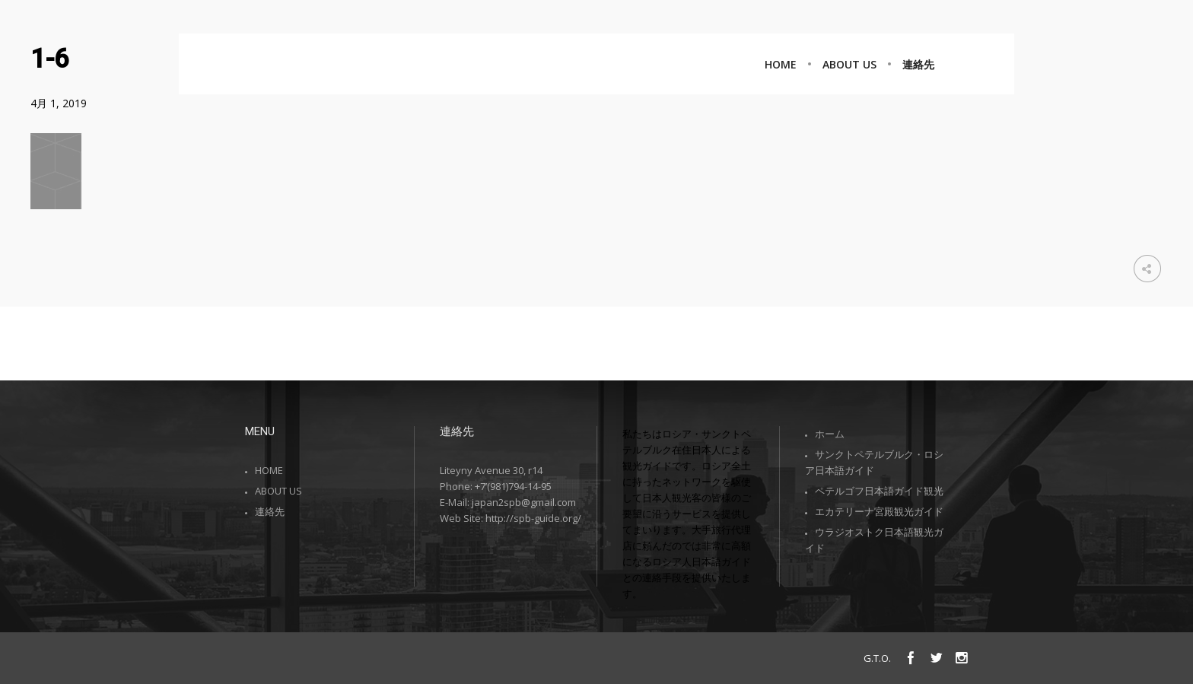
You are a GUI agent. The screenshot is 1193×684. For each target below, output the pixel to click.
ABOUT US (278, 491)
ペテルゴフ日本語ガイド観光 (879, 491)
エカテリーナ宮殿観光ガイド (879, 511)
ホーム (830, 434)
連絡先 (270, 511)
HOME (269, 470)
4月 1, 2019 (58, 103)
